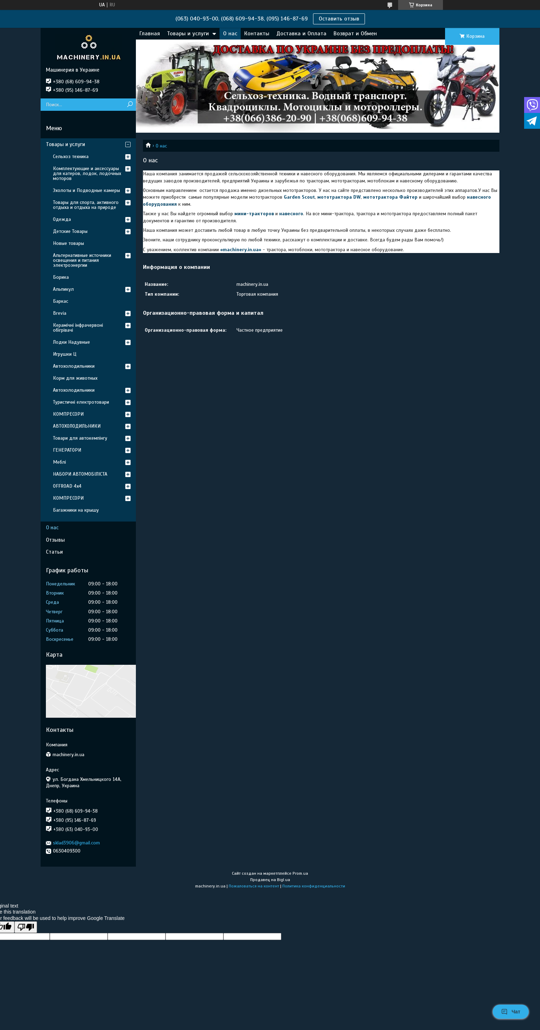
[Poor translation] (25, 927)
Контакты (256, 33)
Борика (61, 277)
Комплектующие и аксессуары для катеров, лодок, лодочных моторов (87, 173)
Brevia (59, 313)
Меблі (59, 462)
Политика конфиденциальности (313, 886)
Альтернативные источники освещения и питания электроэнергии (82, 260)
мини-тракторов (254, 214)
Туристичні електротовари (81, 402)
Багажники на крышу (76, 510)
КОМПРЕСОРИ (68, 414)
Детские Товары (70, 231)
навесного (291, 214)
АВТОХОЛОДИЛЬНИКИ (77, 426)
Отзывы (55, 540)
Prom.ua (300, 873)
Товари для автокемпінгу (80, 438)
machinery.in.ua (241, 250)
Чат (510, 1011)
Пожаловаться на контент (254, 886)
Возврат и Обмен (355, 33)
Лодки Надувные (71, 342)
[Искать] (130, 104)
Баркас (60, 301)
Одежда (62, 219)
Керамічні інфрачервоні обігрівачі (78, 327)
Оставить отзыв (339, 18)
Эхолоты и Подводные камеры (86, 190)
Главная (149, 33)
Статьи (54, 552)
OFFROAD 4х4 (67, 486)
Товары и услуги (188, 33)
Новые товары (68, 243)
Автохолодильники (74, 366)
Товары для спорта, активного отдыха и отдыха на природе (86, 204)
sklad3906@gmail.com (76, 843)
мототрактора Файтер (390, 197)
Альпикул (63, 289)
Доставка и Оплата (301, 33)
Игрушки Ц (64, 354)
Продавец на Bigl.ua (270, 879)
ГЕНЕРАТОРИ (67, 450)
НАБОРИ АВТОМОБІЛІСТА (80, 474)
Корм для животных (75, 378)
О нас (230, 33)
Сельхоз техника (71, 156)
